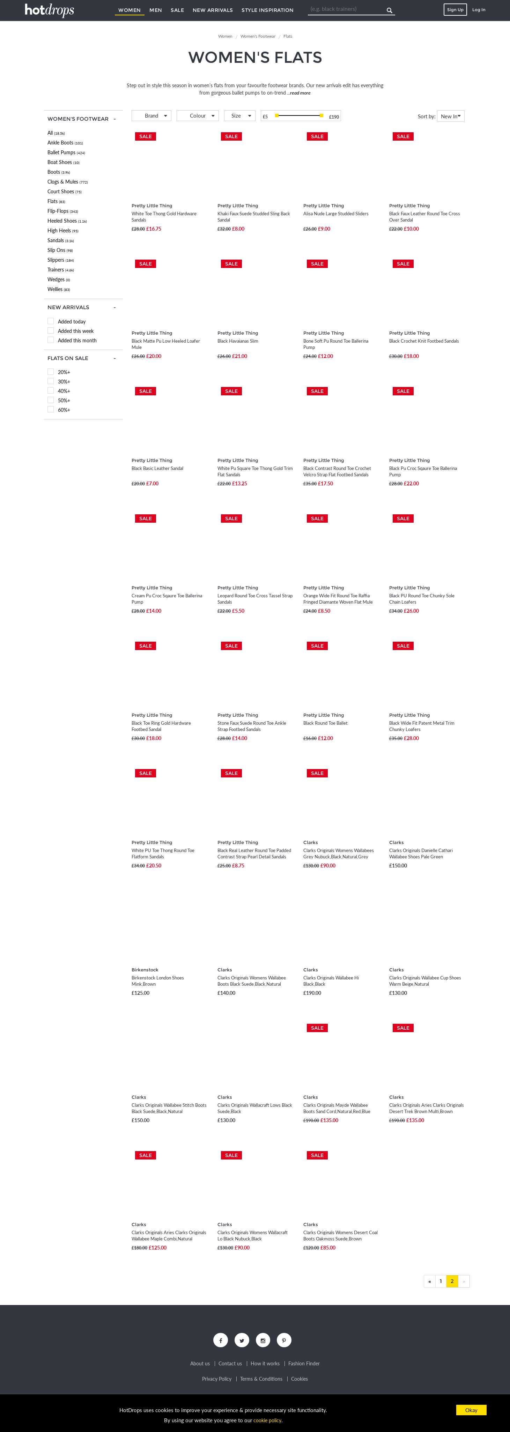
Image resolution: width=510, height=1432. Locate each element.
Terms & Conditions (261, 1380)
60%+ (64, 410)
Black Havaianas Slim (237, 341)
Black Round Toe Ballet (325, 723)
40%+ (64, 391)
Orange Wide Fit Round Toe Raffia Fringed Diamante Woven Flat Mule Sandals (338, 602)
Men (155, 10)
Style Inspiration (268, 10)
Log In (479, 9)
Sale (177, 10)
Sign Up (455, 9)
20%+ (64, 372)
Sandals (60, 240)
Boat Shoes (63, 162)
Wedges (58, 279)
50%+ (64, 400)
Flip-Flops (62, 211)
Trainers (60, 270)
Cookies (299, 1380)
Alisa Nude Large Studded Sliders (336, 213)
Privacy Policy (216, 1380)
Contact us (230, 1365)
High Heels (63, 230)
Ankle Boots (65, 143)
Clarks (310, 842)
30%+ (64, 382)
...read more (298, 93)
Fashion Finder (304, 1365)
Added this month (77, 340)
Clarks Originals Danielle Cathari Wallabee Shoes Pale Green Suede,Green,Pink (421, 857)
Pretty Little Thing (152, 205)
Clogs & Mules (67, 182)
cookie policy (267, 1420)
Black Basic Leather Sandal (157, 468)
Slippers (60, 260)
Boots (58, 172)
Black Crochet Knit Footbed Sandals (424, 341)
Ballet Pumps (66, 152)
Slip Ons (60, 250)
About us (200, 1365)
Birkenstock (145, 969)
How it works (265, 1365)
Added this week (76, 331)
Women (129, 10)
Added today (72, 322)
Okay (471, 1410)
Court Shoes (64, 191)
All (56, 133)
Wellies (58, 289)
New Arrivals (213, 10)
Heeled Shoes (67, 221)
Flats (56, 201)
